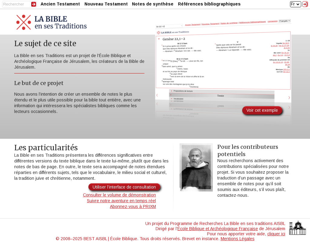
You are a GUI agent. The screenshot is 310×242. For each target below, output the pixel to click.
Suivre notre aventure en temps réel (121, 200)
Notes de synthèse (152, 4)
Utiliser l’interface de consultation (124, 187)
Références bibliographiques (209, 4)
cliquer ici (276, 233)
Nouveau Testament (106, 4)
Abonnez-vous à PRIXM (133, 206)
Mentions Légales (238, 238)
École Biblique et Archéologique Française (217, 228)
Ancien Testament (60, 4)
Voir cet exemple (262, 110)
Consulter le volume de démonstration (119, 195)
